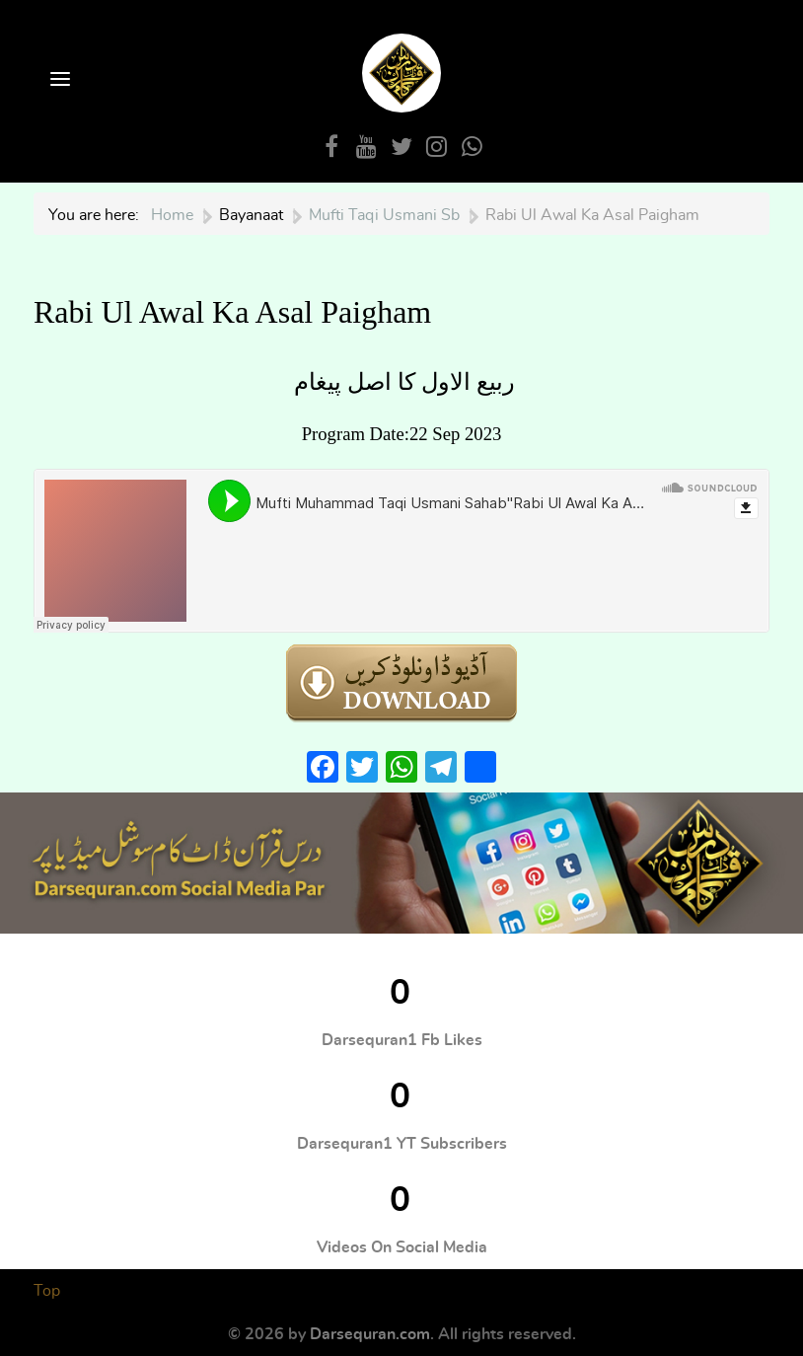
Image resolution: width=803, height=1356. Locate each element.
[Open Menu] (58, 80)
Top (47, 1291)
